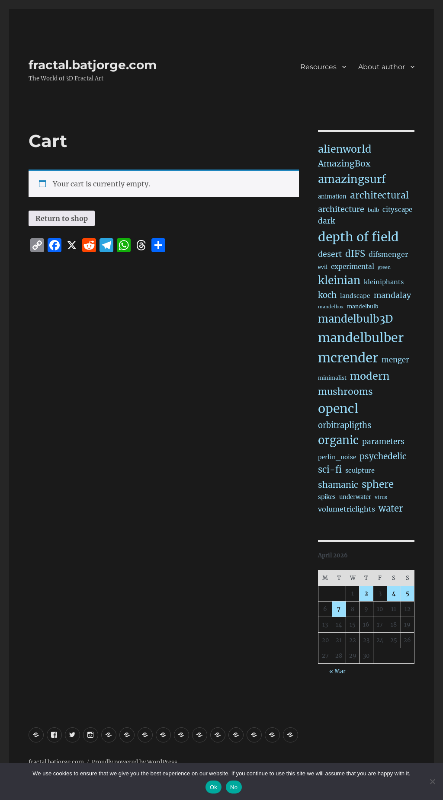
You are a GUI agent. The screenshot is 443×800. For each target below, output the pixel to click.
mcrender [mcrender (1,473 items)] (348, 358)
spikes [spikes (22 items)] (327, 497)
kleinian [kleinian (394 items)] (339, 280)
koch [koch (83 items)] (327, 295)
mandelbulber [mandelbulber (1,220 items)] (361, 338)
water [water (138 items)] (391, 508)
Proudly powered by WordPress (134, 762)
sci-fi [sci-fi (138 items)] (330, 469)
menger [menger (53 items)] (395, 360)
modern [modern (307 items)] (370, 376)
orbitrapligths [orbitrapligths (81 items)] (344, 425)
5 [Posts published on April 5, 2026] (407, 593)
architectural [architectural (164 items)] (379, 195)
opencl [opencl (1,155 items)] (338, 408)
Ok (213, 787)
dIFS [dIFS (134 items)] (355, 253)
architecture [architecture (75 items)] (341, 209)
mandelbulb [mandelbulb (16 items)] (362, 306)
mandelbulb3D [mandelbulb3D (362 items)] (355, 319)
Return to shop (61, 218)
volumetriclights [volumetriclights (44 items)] (346, 509)
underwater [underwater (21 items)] (355, 497)
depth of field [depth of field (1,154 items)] (358, 237)
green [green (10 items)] (384, 267)
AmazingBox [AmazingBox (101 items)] (344, 163)
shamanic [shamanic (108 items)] (338, 485)
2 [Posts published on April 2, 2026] (366, 593)
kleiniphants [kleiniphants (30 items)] (384, 282)
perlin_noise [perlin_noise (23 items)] (337, 457)
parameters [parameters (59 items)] (383, 441)
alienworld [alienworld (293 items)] (344, 149)
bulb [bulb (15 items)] (373, 210)
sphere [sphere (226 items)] (378, 484)
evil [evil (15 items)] (322, 267)
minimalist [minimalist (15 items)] (332, 377)
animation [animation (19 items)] (332, 196)
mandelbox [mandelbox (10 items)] (330, 307)
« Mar (337, 671)
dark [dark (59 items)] (326, 221)
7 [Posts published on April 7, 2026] (338, 609)
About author (381, 67)
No (234, 787)
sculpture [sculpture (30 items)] (360, 470)
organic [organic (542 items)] (338, 440)
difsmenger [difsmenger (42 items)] (388, 254)
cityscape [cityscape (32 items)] (397, 209)
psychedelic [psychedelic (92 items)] (383, 456)
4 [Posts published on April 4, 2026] (394, 593)
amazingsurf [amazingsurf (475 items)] (352, 179)
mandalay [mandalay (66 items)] (392, 295)
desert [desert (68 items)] (330, 254)
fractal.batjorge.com (93, 65)
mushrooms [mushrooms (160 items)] (345, 391)
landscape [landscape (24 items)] (355, 296)
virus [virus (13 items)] (381, 497)
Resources (318, 67)
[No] (432, 781)
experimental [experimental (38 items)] (352, 266)
